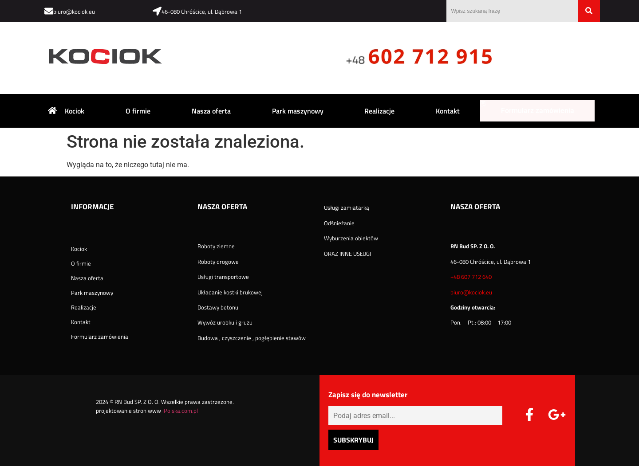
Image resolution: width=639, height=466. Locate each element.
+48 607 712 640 (471, 276)
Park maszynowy (297, 111)
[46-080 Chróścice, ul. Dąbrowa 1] (157, 11)
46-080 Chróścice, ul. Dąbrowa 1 (202, 11)
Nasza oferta (211, 111)
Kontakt (448, 111)
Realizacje (379, 111)
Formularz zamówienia (537, 110)
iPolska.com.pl (180, 410)
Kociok (74, 111)
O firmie (138, 111)
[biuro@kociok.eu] (48, 11)
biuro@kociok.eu (74, 11)
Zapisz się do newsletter (367, 395)
